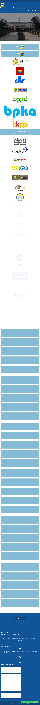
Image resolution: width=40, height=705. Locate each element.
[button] (30, 702)
